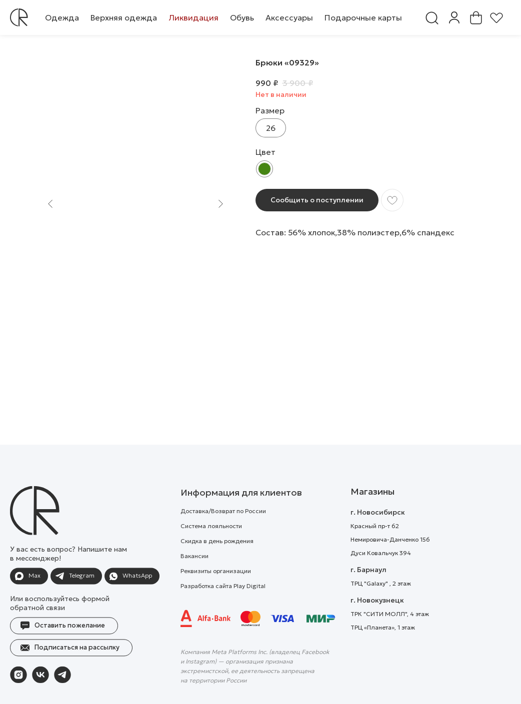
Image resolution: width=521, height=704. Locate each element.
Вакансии (194, 579)
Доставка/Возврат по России (223, 534)
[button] (62, 17)
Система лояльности (211, 549)
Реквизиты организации (215, 594)
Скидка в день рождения (217, 564)
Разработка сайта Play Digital (223, 609)
